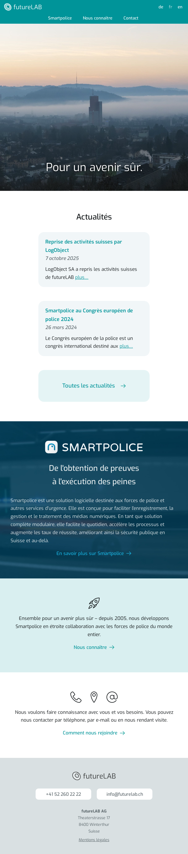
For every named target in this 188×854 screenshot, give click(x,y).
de (161, 7)
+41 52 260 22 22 (63, 794)
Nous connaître (97, 18)
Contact (130, 18)
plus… (81, 277)
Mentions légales (94, 840)
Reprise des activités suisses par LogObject (83, 246)
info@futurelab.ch (125, 794)
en (180, 7)
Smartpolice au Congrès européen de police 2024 (89, 315)
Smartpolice (60, 18)
